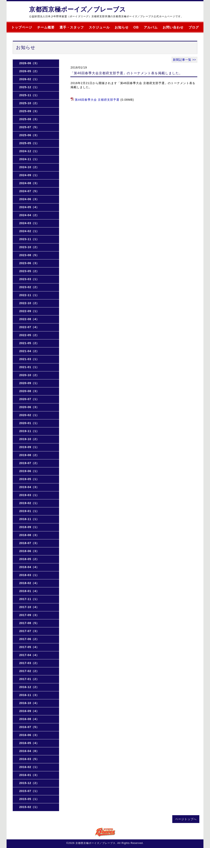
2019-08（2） (29, 455)
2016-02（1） (29, 767)
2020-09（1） (29, 383)
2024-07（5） (29, 191)
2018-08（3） (29, 535)
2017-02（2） (29, 671)
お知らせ (122, 27)
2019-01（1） (29, 511)
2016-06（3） (29, 735)
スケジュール (99, 27)
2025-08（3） (29, 119)
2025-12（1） (29, 87)
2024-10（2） (29, 167)
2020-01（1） (29, 423)
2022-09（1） (29, 311)
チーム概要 (46, 27)
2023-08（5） (29, 255)
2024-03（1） (29, 223)
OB (136, 27)
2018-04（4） (29, 567)
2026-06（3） (29, 63)
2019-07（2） (29, 463)
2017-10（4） (29, 607)
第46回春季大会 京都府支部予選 (97, 99)
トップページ (21, 27)
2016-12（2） (29, 687)
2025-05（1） (29, 143)
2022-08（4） (29, 319)
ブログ (193, 27)
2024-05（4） (29, 207)
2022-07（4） (29, 327)
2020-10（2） (29, 375)
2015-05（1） (29, 799)
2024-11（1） (29, 159)
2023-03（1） (29, 279)
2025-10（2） (29, 103)
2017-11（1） (29, 599)
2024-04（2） (29, 215)
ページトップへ (186, 819)
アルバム (151, 27)
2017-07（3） (29, 631)
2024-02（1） (29, 231)
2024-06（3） (29, 199)
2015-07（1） (29, 791)
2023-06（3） (29, 263)
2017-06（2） (29, 639)
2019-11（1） (29, 431)
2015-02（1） (29, 807)
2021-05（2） (29, 343)
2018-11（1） (29, 519)
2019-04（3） (29, 487)
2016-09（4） (29, 711)
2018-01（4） (29, 591)
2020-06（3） (29, 407)
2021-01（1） (29, 367)
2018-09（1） (29, 527)
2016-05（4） (29, 743)
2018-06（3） (29, 551)
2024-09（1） (29, 175)
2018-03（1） (29, 575)
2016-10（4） (29, 703)
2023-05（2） (29, 271)
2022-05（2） (29, 335)
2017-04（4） (29, 655)
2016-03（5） (29, 759)
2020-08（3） (29, 391)
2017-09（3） (29, 615)
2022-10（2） (29, 303)
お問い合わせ (173, 27)
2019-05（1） (29, 479)
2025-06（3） (29, 135)
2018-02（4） (29, 583)
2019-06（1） (29, 471)
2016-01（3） (29, 775)
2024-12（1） (29, 151)
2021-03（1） (29, 359)
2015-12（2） (29, 783)
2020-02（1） (29, 415)
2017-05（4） (29, 647)
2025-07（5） (29, 127)
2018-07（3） (29, 543)
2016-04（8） (29, 751)
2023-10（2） (29, 247)
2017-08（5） (29, 623)
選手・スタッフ (71, 27)
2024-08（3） (29, 183)
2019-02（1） (29, 503)
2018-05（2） (29, 559)
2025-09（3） (29, 111)
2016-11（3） (29, 695)
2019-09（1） (29, 447)
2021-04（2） (29, 351)
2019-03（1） (29, 495)
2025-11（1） (29, 95)
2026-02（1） (29, 79)
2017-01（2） (29, 679)
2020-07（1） (29, 399)
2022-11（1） (29, 295)
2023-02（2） (29, 287)
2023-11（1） (29, 239)
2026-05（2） (29, 71)
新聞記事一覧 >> (184, 59)
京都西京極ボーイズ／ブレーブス (77, 9)
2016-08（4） (29, 719)
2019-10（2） (29, 439)
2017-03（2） (29, 663)
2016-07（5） (29, 727)
